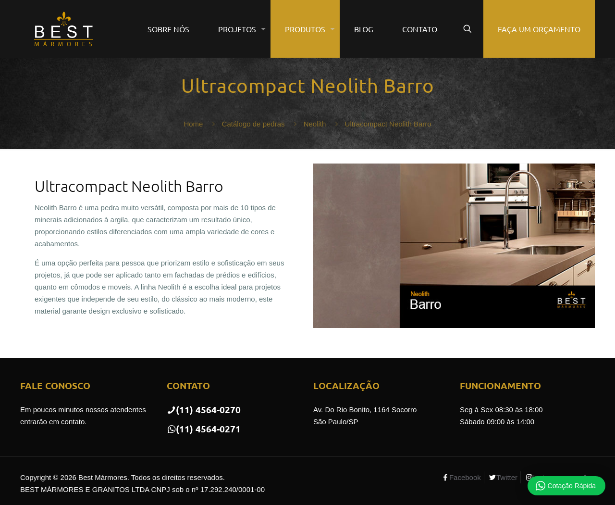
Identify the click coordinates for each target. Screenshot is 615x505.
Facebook (465, 477)
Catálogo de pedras (253, 124)
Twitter (506, 477)
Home (193, 124)
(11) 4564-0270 (204, 410)
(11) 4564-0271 (204, 429)
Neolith (315, 124)
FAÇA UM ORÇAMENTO (539, 29)
